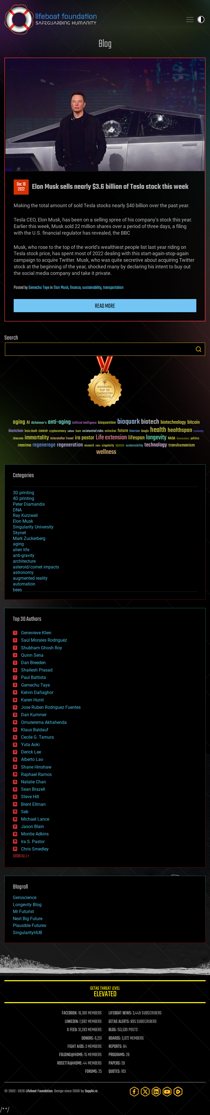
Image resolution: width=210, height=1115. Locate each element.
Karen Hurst (32, 699)
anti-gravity (23, 555)
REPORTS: (115, 1046)
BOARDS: (115, 1038)
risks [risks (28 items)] (97, 445)
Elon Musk (61, 287)
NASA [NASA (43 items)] (171, 438)
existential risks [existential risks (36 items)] (92, 431)
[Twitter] (145, 1091)
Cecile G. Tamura (37, 737)
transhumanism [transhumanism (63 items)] (181, 445)
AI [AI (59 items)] (28, 422)
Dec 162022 (21, 187)
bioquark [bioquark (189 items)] (128, 422)
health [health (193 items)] (158, 430)
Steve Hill (30, 796)
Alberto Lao (32, 759)
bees (17, 589)
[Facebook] (134, 1091)
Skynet (19, 532)
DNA (17, 510)
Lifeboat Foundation (39, 1091)
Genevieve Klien (36, 632)
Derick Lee (31, 752)
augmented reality (30, 578)
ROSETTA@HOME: (69, 1063)
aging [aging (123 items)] (19, 422)
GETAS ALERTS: (119, 1021)
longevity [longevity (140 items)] (156, 437)
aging (18, 544)
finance (75, 287)
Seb (24, 811)
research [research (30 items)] (89, 446)
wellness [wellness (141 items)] (106, 452)
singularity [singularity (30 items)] (108, 446)
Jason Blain (32, 826)
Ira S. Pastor (33, 841)
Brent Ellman (33, 804)
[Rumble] (178, 1091)
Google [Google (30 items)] (145, 431)
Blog (105, 44)
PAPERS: (115, 1063)
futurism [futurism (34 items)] (134, 431)
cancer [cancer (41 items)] (43, 431)
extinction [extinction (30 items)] (110, 431)
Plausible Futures (29, 925)
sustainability (91, 287)
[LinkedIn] (156, 1091)
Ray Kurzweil (25, 515)
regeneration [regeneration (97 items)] (70, 445)
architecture (24, 561)
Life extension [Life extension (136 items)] (111, 437)
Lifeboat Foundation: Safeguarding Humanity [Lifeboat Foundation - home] (91, 19)
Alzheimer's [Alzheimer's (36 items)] (38, 423)
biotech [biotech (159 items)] (150, 422)
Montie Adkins (35, 834)
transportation (113, 287)
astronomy (23, 572)
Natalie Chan (33, 781)
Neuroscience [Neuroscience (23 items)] (183, 438)
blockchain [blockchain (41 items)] (15, 431)
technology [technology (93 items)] (155, 445)
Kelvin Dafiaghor (37, 692)
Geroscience (24, 897)
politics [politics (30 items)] (195, 438)
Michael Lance (35, 819)
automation (24, 584)
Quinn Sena (32, 655)
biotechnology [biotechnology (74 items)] (173, 422)
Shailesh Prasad (36, 670)
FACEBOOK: (69, 1013)
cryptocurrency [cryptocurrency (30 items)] (57, 431)
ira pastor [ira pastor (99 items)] (84, 438)
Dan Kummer (33, 714)
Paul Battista (33, 677)
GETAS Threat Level (105, 992)
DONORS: (87, 1038)
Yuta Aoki (30, 744)
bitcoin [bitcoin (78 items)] (193, 422)
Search (198, 349)
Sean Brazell (33, 789)
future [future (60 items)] (123, 430)
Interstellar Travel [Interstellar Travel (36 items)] (62, 439)
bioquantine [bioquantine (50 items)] (107, 422)
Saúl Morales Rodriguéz (44, 640)
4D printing (23, 498)
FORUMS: (91, 1071)
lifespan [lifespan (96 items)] (136, 438)
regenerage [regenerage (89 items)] (44, 445)
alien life (21, 549)
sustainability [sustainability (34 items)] (134, 446)
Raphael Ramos (36, 774)
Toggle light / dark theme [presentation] (201, 19)
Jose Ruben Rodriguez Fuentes (51, 707)
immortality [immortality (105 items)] (37, 437)
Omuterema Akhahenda (44, 722)
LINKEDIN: (71, 1021)
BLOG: (112, 1030)
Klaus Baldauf (34, 729)
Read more (105, 306)
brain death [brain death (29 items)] (31, 431)
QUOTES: (114, 1071)
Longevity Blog (27, 904)
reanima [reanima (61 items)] (24, 445)
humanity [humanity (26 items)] (199, 431)
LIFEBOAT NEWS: (120, 1013)
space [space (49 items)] (119, 445)
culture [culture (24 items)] (71, 431)
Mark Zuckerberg (29, 538)
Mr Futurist (23, 911)
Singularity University (33, 527)
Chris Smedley (35, 849)
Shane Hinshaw (36, 767)
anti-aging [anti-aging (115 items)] (59, 422)
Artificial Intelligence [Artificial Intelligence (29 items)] (84, 423)
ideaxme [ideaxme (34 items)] (18, 439)
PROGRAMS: (117, 1055)
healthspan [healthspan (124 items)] (180, 430)
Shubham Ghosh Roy (41, 647)
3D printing (23, 492)
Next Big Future (27, 918)
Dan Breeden (33, 662)
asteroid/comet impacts (36, 567)
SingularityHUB (27, 932)
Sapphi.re (91, 1091)
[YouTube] (167, 1091)
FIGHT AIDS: (76, 1046)
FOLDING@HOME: (71, 1055)
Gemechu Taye (38, 287)
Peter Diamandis (29, 504)
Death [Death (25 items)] (78, 431)
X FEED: (72, 1030)
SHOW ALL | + (21, 856)
